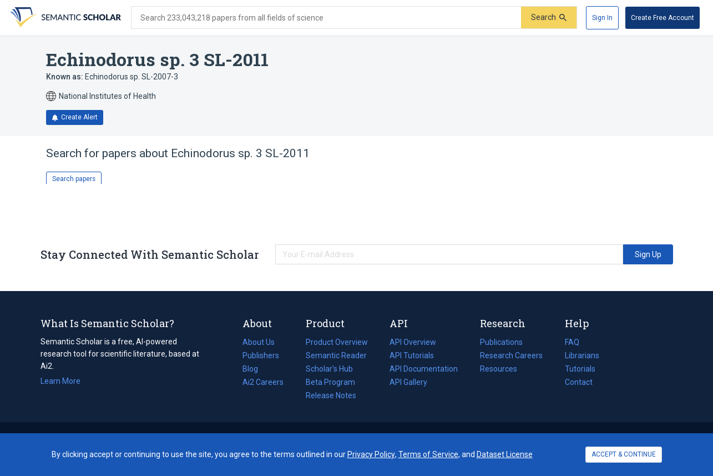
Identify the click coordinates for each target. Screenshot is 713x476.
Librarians (582, 355)
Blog (254, 368)
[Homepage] (64, 17)
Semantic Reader (336, 355)
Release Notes (331, 395)
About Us (258, 342)
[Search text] (326, 18)
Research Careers (511, 355)
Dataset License (505, 454)
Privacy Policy (371, 454)
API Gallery (408, 382)
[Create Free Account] (662, 18)
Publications (501, 342)
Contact (579, 382)
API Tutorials (412, 355)
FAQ (572, 342)
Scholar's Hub (329, 368)
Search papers (73, 179)
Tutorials (580, 368)
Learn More (60, 381)
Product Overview (337, 342)
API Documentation (424, 368)
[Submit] (549, 17)
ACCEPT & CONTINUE (623, 454)
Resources (498, 368)
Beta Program (330, 382)
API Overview (413, 342)
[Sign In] (602, 17)
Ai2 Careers (263, 382)
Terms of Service (428, 454)
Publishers (260, 355)
